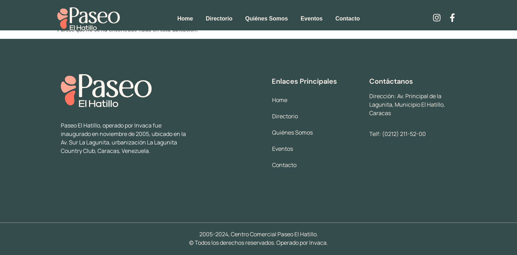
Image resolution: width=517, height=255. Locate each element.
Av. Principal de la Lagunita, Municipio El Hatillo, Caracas (407, 104)
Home (185, 19)
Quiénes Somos (266, 19)
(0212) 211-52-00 (404, 134)
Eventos (312, 19)
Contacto (347, 19)
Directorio (219, 19)
